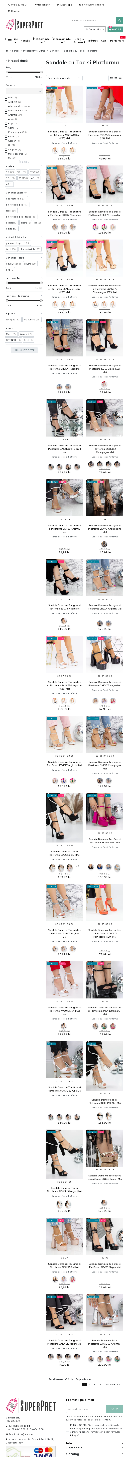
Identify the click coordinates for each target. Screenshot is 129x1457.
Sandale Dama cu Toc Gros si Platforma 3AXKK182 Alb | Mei (64, 1089)
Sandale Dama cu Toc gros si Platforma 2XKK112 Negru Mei (64, 1342)
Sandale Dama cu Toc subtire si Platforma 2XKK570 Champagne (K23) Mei (104, 289)
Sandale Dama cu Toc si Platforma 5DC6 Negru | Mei (64, 853)
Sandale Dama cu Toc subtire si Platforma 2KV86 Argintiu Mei (64, 529)
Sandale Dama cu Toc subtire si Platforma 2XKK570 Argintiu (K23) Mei (64, 685)
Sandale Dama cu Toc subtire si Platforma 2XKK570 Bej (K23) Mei (64, 135)
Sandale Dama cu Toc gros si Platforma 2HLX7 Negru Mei (64, 367)
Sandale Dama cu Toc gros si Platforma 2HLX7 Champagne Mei (104, 765)
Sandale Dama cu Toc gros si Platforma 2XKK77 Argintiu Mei (64, 763)
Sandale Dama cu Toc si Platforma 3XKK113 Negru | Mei (64, 1189)
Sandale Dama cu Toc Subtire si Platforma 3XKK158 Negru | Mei (105, 1011)
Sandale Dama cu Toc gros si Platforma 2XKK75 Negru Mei (105, 684)
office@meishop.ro (91, 4)
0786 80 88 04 (18, 4)
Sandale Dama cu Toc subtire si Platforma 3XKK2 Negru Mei (64, 213)
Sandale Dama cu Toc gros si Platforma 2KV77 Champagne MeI (104, 529)
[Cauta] (95, 20)
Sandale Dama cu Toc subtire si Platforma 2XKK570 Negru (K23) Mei (64, 289)
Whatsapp (64, 4)
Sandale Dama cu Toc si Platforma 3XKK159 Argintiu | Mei (104, 1344)
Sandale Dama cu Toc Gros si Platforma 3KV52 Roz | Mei (105, 841)
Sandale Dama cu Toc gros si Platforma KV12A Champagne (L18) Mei (105, 135)
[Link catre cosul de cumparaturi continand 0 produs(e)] (115, 29)
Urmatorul (113, 1384)
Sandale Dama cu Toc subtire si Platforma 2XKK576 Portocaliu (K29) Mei (104, 933)
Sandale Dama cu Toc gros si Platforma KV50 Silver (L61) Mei (64, 1011)
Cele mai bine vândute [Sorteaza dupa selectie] (59, 78)
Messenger (42, 4)
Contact (14, 11)
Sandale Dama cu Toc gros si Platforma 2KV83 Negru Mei (105, 1265)
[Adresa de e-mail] (86, 1409)
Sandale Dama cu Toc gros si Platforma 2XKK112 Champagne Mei (105, 449)
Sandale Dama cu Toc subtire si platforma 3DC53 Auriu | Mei (105, 1177)
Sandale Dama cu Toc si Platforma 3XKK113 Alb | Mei (105, 1101)
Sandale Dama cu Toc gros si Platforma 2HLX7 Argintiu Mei (105, 607)
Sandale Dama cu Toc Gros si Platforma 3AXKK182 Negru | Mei (64, 449)
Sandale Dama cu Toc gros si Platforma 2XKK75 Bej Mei (64, 1265)
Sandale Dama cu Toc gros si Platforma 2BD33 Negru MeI (64, 607)
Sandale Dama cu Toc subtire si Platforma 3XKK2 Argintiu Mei (64, 933)
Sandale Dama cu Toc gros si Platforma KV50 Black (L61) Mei (105, 369)
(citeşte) (74, 1435)
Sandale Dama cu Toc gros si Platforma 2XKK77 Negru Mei (105, 213)
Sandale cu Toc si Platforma (64, 143)
